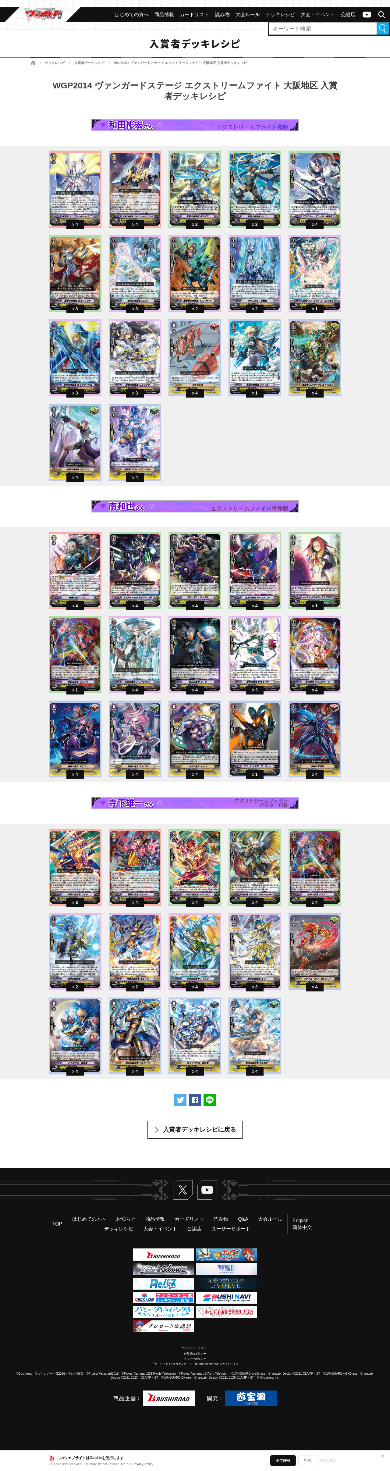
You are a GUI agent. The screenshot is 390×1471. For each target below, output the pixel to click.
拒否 (307, 1461)
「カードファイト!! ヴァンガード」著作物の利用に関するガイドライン (195, 1364)
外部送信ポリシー (195, 1353)
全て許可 (283, 1461)
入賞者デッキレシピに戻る (199, 1129)
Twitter (183, 1190)
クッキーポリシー (195, 1358)
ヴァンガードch (367, 15)
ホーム (33, 63)
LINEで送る (210, 1100)
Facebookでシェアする (195, 1100)
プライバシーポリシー (195, 1348)
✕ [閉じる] (383, 1456)
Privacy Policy (143, 1464)
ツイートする (180, 1100)
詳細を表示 (328, 1460)
